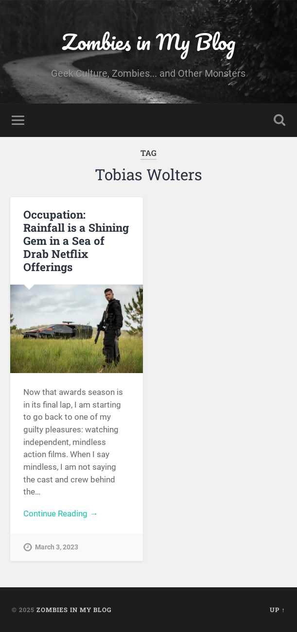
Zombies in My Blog (148, 41)
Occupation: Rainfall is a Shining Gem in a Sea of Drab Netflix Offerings (76, 240)
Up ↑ (277, 610)
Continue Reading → (60, 513)
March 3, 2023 (56, 547)
